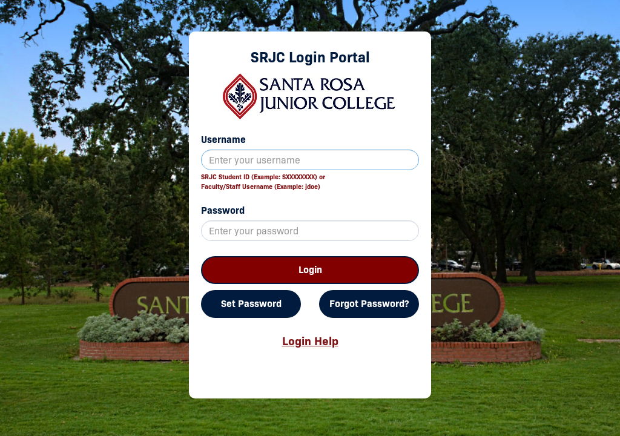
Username (223, 139)
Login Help (310, 341)
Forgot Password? (369, 303)
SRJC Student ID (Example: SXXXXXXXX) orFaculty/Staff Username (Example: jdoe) (263, 182)
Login (310, 270)
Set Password (251, 303)
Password (223, 210)
